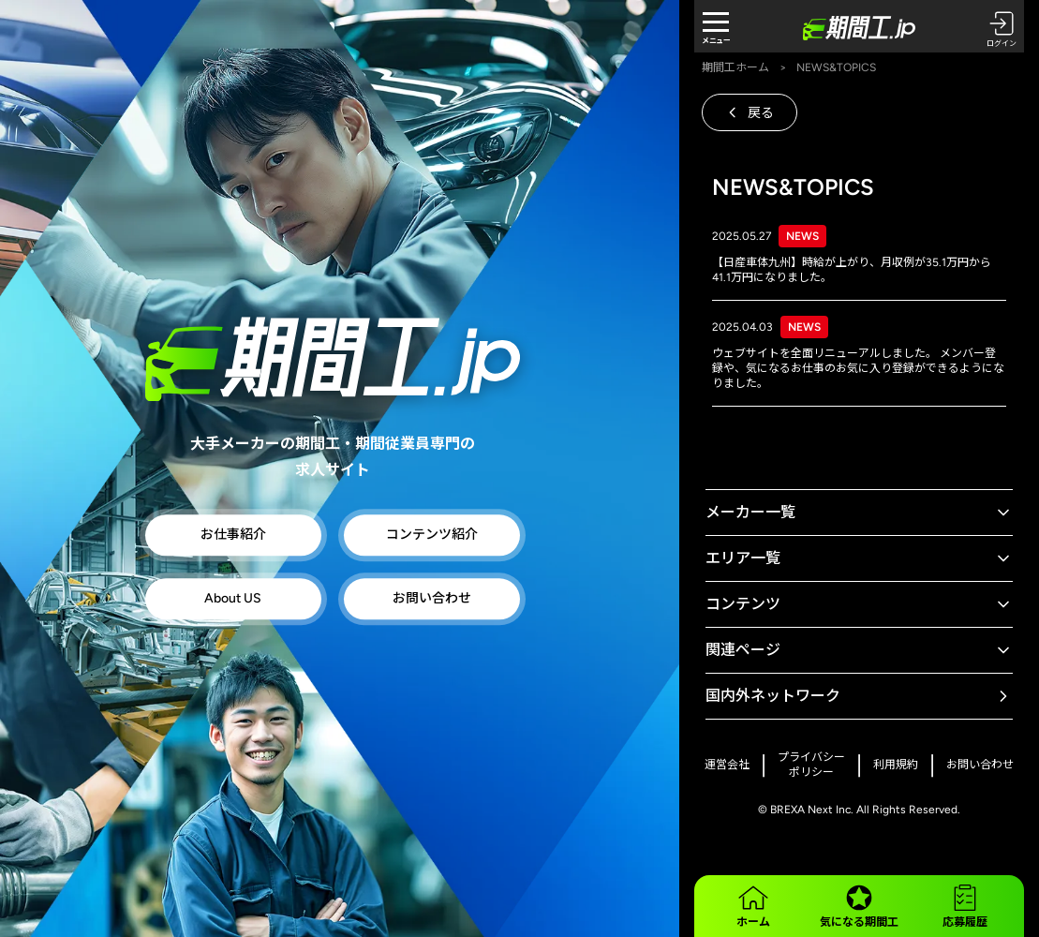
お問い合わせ (432, 599)
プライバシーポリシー (811, 765)
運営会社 (727, 764)
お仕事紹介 (233, 535)
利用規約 (895, 764)
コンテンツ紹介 (432, 535)
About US (232, 599)
